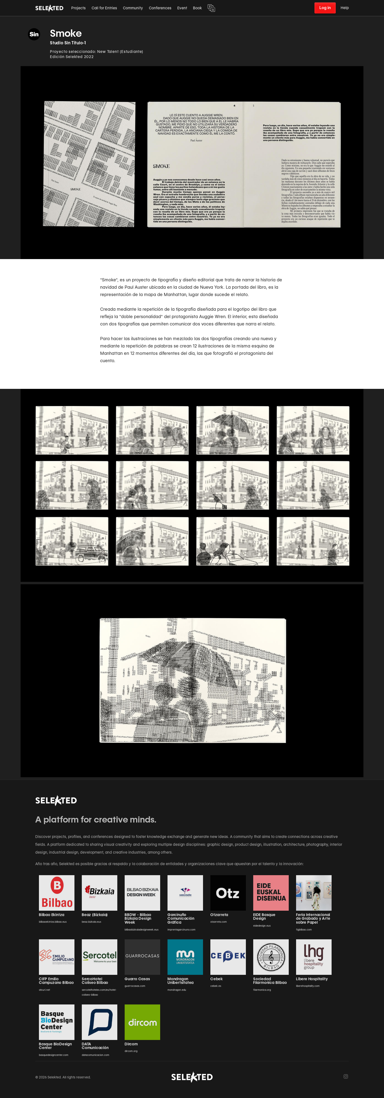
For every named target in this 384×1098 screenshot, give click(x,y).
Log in (325, 7)
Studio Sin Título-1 (68, 42)
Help (345, 8)
